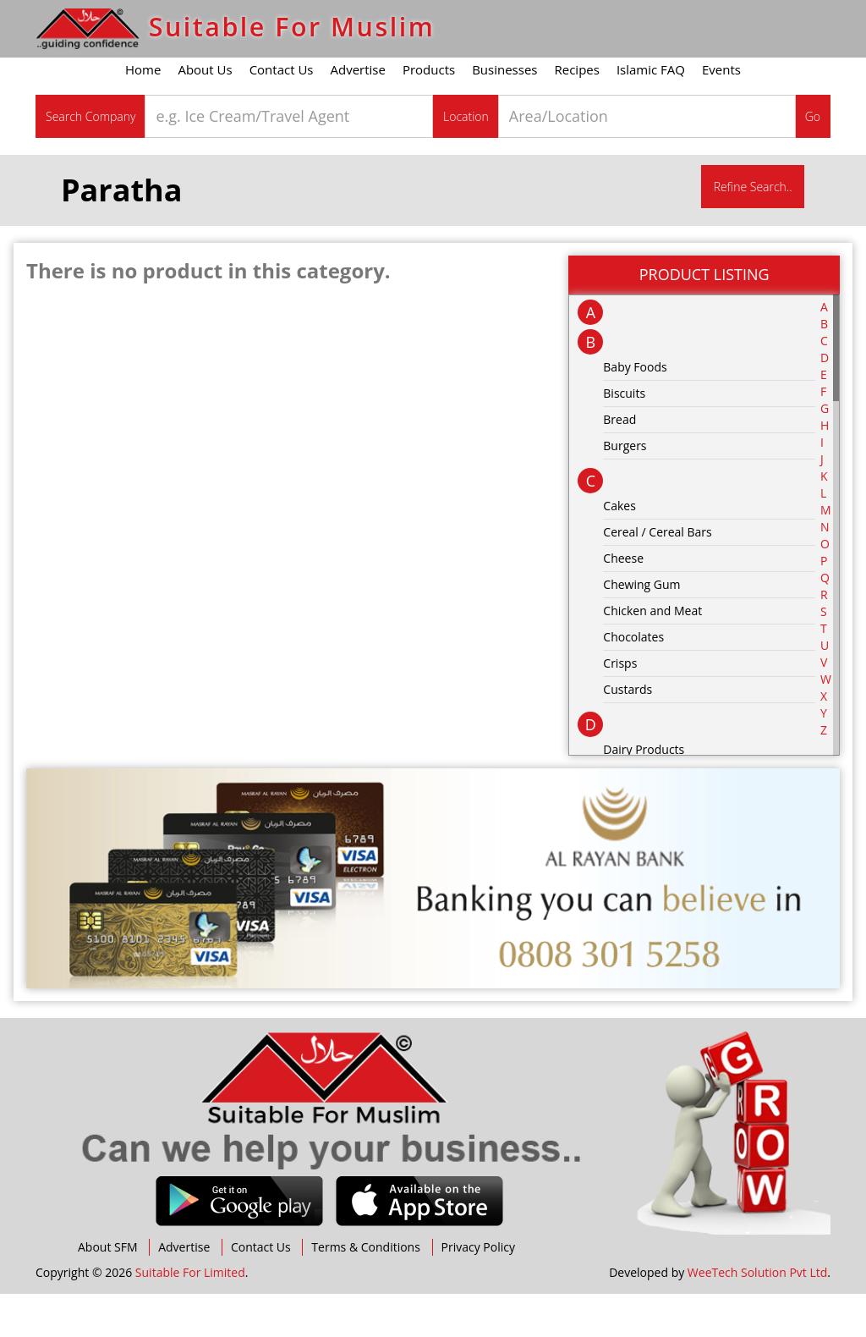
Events (721, 112)
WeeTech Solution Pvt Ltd (757, 1315)
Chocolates (633, 679)
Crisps (620, 705)
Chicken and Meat (652, 653)
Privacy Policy (478, 1290)
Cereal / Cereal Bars (657, 574)
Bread (619, 462)
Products (429, 112)
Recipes (577, 112)
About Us (205, 112)
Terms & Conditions (365, 1290)
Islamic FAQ (651, 112)
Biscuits (624, 435)
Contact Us (281, 112)
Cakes (619, 548)
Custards (627, 732)
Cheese (623, 600)
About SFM (108, 1290)
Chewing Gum (641, 627)
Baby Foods (634, 409)
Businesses (504, 112)
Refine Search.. (753, 230)
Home (143, 112)
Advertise (358, 112)
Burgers (624, 488)
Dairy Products (643, 792)
